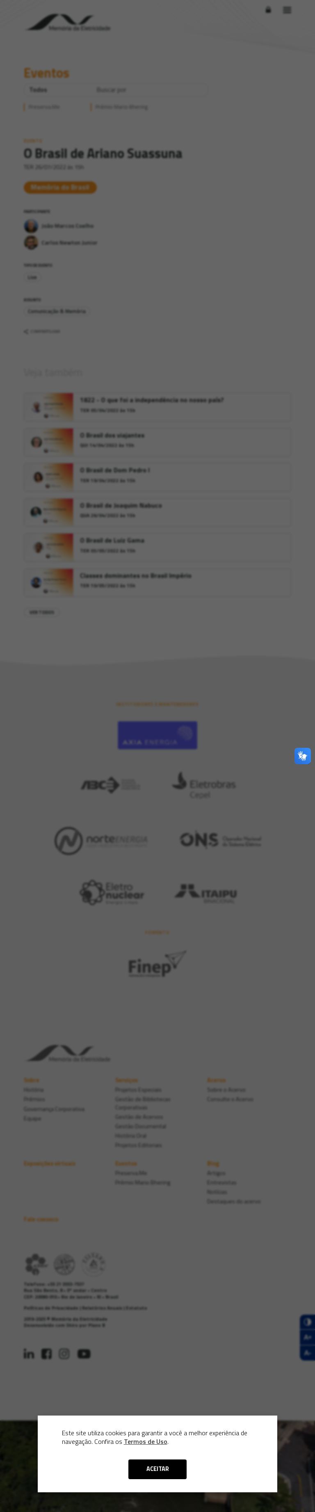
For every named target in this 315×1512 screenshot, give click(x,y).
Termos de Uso (145, 1441)
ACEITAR (157, 1468)
